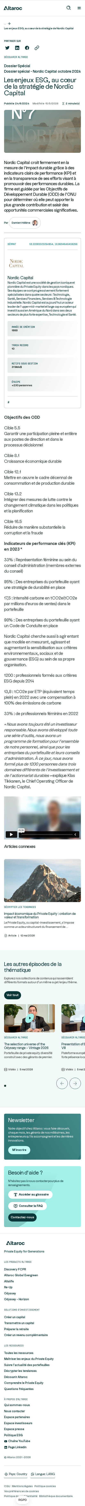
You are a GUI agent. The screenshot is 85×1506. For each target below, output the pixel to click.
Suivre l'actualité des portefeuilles (27, 1365)
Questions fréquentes (19, 1389)
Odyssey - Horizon (16, 1299)
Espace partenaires (17, 1417)
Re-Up (8, 1287)
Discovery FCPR (15, 1269)
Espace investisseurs (18, 1423)
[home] (12, 8)
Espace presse (14, 1429)
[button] (22, 1500)
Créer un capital (14, 1317)
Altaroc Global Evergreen (21, 1275)
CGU (7, 1486)
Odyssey (10, 1293)
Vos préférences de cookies (21, 1491)
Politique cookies (45, 1486)
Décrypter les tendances (20, 1371)
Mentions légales (22, 1486)
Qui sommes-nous (17, 1405)
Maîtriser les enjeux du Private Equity (29, 1359)
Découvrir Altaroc (16, 1377)
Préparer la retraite (16, 1329)
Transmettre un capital (19, 1323)
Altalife (9, 1281)
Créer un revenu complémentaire (26, 1335)
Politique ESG (13, 1435)
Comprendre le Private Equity (23, 1383)
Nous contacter (14, 1411)
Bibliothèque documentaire (56, 1496)
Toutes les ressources (18, 1353)
